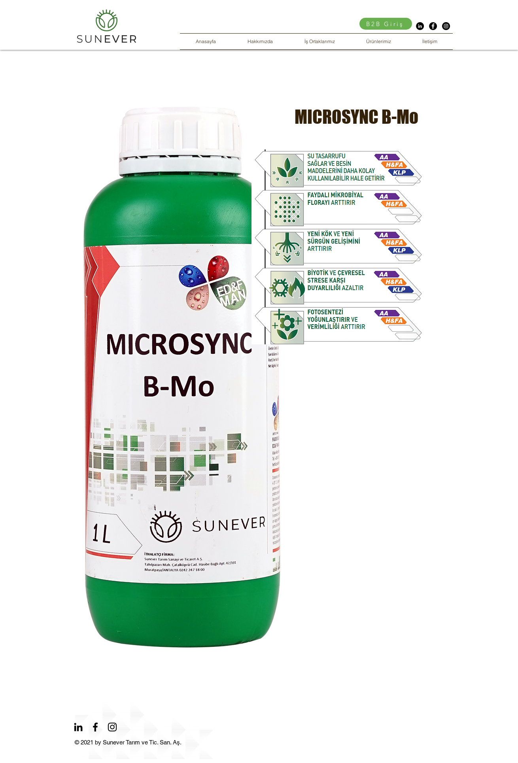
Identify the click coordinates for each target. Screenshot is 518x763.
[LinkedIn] (78, 727)
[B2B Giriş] (385, 24)
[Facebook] (95, 727)
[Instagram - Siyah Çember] (446, 26)
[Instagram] (112, 727)
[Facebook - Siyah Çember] (433, 26)
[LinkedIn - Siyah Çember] (420, 26)
